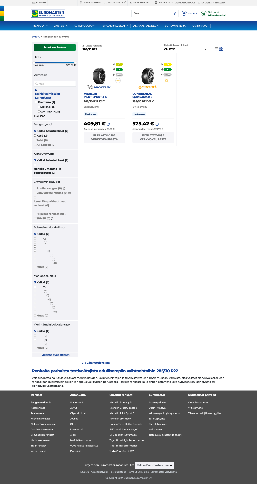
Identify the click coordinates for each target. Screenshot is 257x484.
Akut (73, 434)
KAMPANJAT (200, 25)
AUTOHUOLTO (83, 25)
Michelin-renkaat (40, 418)
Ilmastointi (76, 429)
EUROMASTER (174, 25)
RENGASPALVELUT (112, 25)
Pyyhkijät (75, 451)
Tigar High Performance (123, 445)
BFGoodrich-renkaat (42, 434)
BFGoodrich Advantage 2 (123, 429)
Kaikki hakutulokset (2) (52, 131)
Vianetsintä (76, 402)
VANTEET (59, 25)
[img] (118, 80)
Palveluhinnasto (158, 424)
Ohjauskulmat (78, 413)
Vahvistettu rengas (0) (52, 193)
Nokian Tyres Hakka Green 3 (125, 424)
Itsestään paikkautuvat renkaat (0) (50, 203)
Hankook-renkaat (40, 440)
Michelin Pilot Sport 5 (121, 413)
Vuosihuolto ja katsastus (84, 445)
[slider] (33, 62)
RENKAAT (39, 25)
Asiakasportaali (185, 2)
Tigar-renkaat (38, 445)
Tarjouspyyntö (115, 3)
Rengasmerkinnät (41, 402)
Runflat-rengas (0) (49, 188)
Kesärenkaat (38, 407)
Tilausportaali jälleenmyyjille (204, 413)
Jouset (74, 418)
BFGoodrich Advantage (123, 434)
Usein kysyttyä (157, 407)
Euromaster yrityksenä (211, 2)
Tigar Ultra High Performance (126, 440)
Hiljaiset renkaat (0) (50, 213)
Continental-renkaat (42, 429)
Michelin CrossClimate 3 (123, 407)
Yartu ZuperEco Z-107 (121, 451)
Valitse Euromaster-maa (153, 465)
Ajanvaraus (163, 3)
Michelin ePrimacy (120, 418)
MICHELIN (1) (47, 107)
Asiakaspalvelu (140, 3)
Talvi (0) (42, 140)
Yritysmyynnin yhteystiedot (164, 413)
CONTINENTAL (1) (50, 112)
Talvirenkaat (38, 413)
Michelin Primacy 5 (120, 402)
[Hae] (152, 13)
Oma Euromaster (198, 402)
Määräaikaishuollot (81, 440)
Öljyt (73, 424)
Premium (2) (46, 102)
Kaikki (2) (43, 234)
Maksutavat (155, 429)
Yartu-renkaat (38, 451)
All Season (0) (46, 144)
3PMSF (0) (43, 218)
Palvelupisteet (90, 3)
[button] (63, 188)
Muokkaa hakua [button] (55, 47)
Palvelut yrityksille (138, 471)
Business (39, 3)
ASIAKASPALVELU (145, 25)
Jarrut (73, 407)
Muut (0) (42, 267)
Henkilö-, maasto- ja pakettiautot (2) (47, 170)
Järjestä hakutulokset (176, 45)
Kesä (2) (42, 135)
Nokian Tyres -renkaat (43, 424)
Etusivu (84, 471)
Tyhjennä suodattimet (54, 354)
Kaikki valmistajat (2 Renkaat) (47, 95)
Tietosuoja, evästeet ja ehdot (165, 434)
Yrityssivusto (195, 407)
